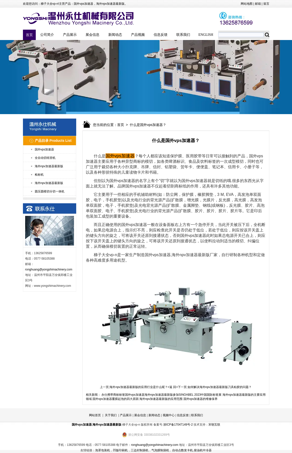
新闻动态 (115, 35)
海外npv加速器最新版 (110, 3)
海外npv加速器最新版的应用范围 (160, 399)
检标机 (39, 174)
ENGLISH (206, 35)
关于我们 (111, 415)
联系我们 (183, 35)
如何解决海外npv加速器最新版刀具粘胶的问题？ (220, 387)
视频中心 (169, 415)
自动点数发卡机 (182, 450)
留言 (266, 3)
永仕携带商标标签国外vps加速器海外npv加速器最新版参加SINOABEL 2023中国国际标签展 (161, 394)
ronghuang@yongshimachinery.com (48, 269)
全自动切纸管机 (45, 158)
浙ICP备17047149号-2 (178, 424)
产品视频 (138, 35)
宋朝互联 (214, 424)
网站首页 (95, 415)
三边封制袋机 (139, 450)
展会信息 (92, 35)
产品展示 (70, 35)
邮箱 (258, 3)
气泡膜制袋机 (160, 450)
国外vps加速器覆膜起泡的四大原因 (115, 399)
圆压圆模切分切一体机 (49, 191)
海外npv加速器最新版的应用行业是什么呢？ (138, 387)
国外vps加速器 (83, 3)
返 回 (172, 387)
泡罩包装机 (102, 450)
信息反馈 (160, 35)
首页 (29, 35)
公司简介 (47, 35)
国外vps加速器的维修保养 (200, 399)
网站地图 (247, 3)
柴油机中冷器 (203, 450)
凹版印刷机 (120, 450)
